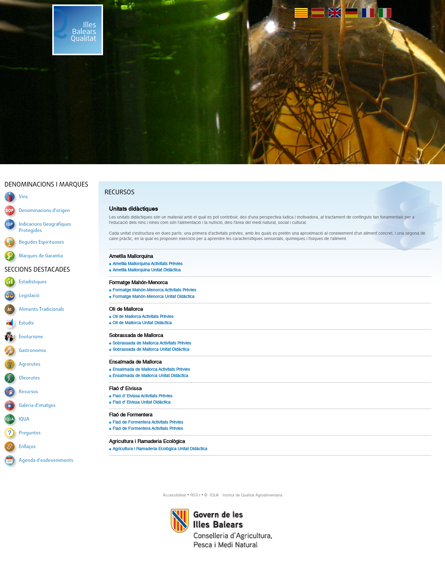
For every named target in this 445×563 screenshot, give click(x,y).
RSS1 (195, 495)
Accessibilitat (174, 495)
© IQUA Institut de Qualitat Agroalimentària (243, 495)
